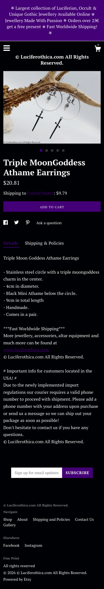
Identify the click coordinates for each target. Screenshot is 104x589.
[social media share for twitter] (17, 222)
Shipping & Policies (44, 243)
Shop (8, 519)
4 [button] (57, 150)
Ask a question (49, 222)
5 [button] (63, 150)
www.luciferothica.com (26, 350)
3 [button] (52, 150)
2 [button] (46, 150)
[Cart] (98, 49)
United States (40, 193)
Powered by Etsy (17, 579)
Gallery (9, 524)
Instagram (33, 545)
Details (11, 243)
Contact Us (84, 519)
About (23, 519)
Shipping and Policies (52, 519)
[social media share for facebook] (6, 222)
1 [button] (41, 150)
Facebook (12, 545)
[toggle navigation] (6, 48)
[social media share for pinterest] (28, 222)
